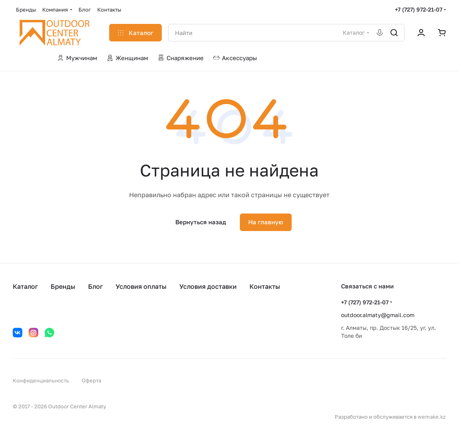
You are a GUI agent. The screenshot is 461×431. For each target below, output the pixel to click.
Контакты (264, 286)
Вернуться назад (200, 221)
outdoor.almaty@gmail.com (377, 314)
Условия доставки (208, 286)
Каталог (25, 286)
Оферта (91, 380)
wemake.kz (432, 416)
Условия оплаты (141, 286)
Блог (95, 286)
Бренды (63, 286)
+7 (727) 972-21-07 (418, 9)
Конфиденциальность (41, 380)
